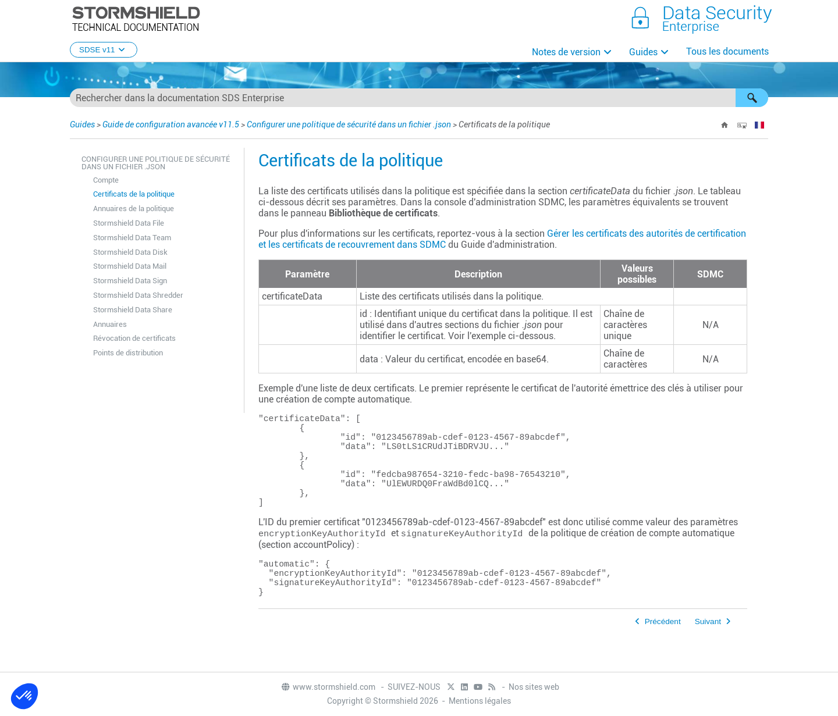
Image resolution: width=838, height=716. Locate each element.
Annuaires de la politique (133, 208)
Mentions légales (480, 702)
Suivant (708, 654)
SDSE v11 (103, 49)
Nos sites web (534, 688)
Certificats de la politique (134, 194)
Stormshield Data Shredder (138, 295)
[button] (752, 97)
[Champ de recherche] (419, 97)
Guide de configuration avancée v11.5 (170, 124)
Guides (643, 52)
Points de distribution (128, 352)
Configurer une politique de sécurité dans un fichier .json (349, 124)
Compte (106, 180)
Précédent (663, 654)
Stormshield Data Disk (130, 252)
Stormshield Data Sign (130, 280)
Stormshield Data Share (132, 309)
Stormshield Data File (128, 223)
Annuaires (110, 324)
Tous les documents (727, 51)
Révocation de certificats (134, 338)
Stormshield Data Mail (129, 266)
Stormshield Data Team (132, 237)
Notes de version (566, 52)
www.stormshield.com (328, 688)
